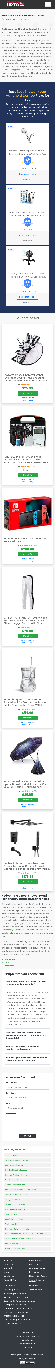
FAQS (7, 962)
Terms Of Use (10, 1280)
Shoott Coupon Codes (14, 1316)
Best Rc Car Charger (13, 1244)
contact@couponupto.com (27, 1336)
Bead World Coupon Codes (16, 1297)
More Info (27, 393)
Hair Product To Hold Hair (15, 1248)
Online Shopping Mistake (37, 1281)
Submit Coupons (37, 1268)
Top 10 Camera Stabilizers (15, 1185)
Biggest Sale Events (38, 1276)
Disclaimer (27, 1347)
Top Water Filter (11, 1214)
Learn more (10, 959)
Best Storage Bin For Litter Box (16, 1165)
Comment (9, 966)
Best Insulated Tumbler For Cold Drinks (20, 1190)
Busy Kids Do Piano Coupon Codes (19, 1301)
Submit (27, 1136)
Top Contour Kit (11, 1224)
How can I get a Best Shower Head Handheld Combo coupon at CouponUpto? (26, 1059)
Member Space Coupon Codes (18, 1308)
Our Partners (9, 1285)
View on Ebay (27, 400)
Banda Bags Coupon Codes (16, 1293)
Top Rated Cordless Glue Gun (16, 1160)
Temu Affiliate (35, 1289)
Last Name (11, 1093)
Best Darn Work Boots (13, 1180)
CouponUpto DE (11, 1289)
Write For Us (27, 1340)
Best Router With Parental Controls (18, 1209)
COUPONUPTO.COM (31, 1354)
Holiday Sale (35, 1260)
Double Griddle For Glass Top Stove (19, 1239)
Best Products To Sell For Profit (17, 1229)
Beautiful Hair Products (14, 1219)
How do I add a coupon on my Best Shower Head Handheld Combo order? (26, 982)
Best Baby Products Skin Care (16, 1175)
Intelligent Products (12, 1199)
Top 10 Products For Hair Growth (17, 1204)
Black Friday (19, 929)
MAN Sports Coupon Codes (16, 1304)
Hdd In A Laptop (11, 1155)
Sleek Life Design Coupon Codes (18, 1319)
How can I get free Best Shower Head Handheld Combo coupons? (23, 1048)
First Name (11, 1082)
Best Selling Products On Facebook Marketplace (24, 1234)
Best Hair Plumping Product (16, 1170)
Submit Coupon (27, 1343)
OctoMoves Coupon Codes (16, 1312)
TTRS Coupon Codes (13, 1323)
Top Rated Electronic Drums (16, 1194)
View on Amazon (27, 397)
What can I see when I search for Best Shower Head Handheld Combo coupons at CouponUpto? (26, 1035)
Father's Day (7, 929)
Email (9, 1103)
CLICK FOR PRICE (27, 174)
